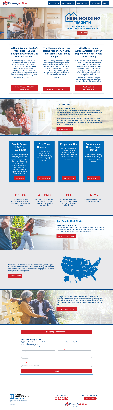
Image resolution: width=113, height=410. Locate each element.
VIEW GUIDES (93, 178)
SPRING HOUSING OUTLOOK (56, 89)
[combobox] (56, 365)
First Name (61, 349)
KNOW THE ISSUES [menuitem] (67, 3)
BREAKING (19, 178)
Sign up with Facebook (56, 332)
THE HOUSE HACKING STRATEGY (24, 88)
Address (24, 362)
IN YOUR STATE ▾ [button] (82, 3)
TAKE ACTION (69, 178)
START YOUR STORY (90, 398)
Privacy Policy (75, 406)
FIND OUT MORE (65, 129)
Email (23, 349)
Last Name (24, 356)
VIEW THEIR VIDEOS (66, 236)
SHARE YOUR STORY (67, 309)
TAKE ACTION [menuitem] (95, 3)
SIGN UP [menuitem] (105, 3)
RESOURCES (44, 178)
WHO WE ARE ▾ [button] (53, 3)
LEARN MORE (15, 276)
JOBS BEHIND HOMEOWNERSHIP (89, 88)
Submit (56, 371)
